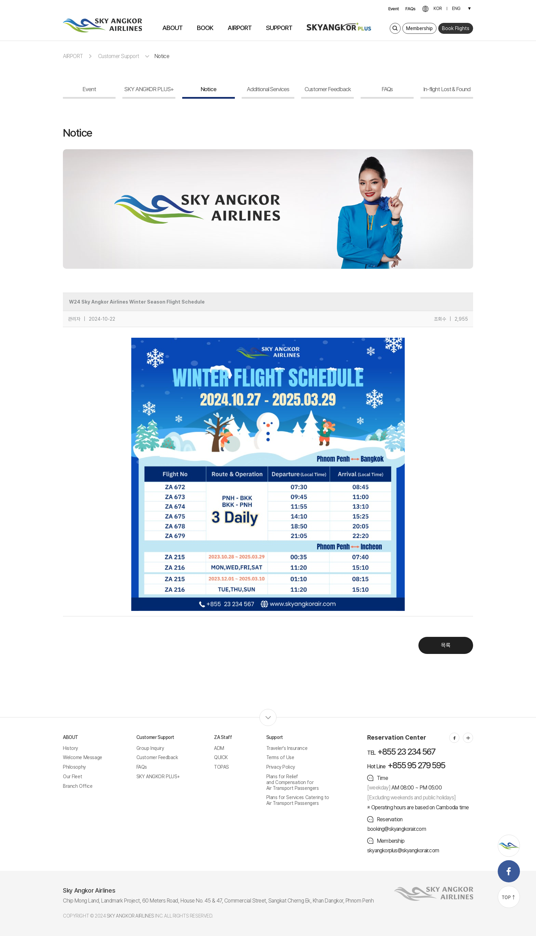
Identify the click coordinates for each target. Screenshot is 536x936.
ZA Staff (223, 737)
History (70, 748)
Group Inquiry (150, 748)
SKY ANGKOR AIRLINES (130, 916)
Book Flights (455, 28)
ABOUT (70, 737)
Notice (162, 56)
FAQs (410, 8)
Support (274, 737)
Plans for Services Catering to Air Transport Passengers (297, 800)
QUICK (221, 757)
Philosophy (74, 767)
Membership (419, 28)
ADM (219, 748)
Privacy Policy (280, 767)
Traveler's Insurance (287, 748)
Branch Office (78, 786)
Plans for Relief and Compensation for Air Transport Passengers (292, 782)
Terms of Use (280, 757)
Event (393, 8)
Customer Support (118, 56)
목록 (446, 645)
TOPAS (221, 767)
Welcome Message (82, 757)
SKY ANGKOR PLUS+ (158, 776)
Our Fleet (72, 776)
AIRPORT (73, 56)
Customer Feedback (157, 757)
